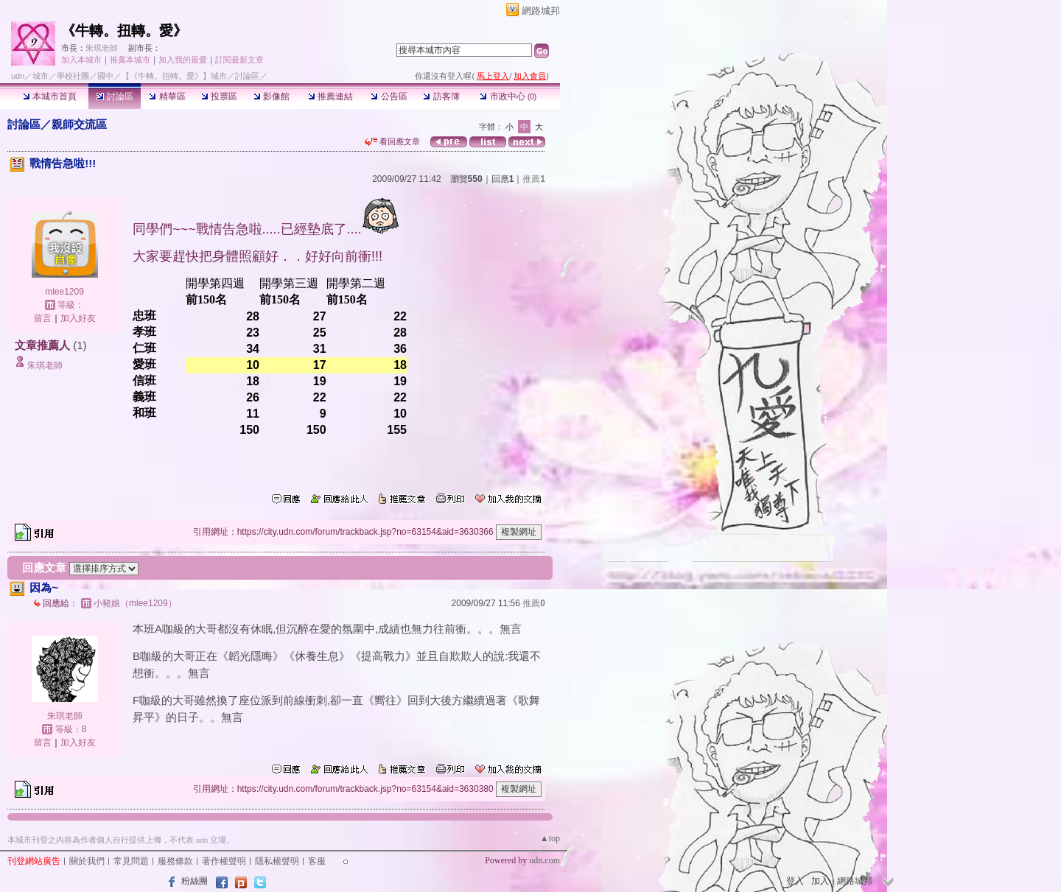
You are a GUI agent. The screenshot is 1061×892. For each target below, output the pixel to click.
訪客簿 (441, 96)
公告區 (389, 96)
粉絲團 (194, 881)
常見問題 (131, 861)
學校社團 (73, 75)
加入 (820, 881)
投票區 (219, 96)
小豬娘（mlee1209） (135, 603)
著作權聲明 (224, 861)
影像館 (271, 96)
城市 (40, 75)
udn (17, 75)
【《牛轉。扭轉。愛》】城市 (174, 75)
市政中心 (508, 96)
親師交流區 (79, 124)
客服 (317, 861)
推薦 (533, 179)
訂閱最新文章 (239, 59)
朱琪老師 (101, 47)
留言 (43, 318)
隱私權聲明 (277, 861)
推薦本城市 (130, 59)
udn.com (544, 860)
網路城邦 (541, 10)
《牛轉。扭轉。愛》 (124, 30)
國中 (105, 75)
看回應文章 (392, 141)
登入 (795, 881)
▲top (550, 838)
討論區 (115, 96)
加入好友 (78, 318)
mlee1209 (64, 292)
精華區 (167, 96)
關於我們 (87, 861)
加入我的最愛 (182, 59)
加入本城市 (81, 59)
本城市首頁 (50, 96)
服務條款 (175, 861)
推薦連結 (330, 96)
